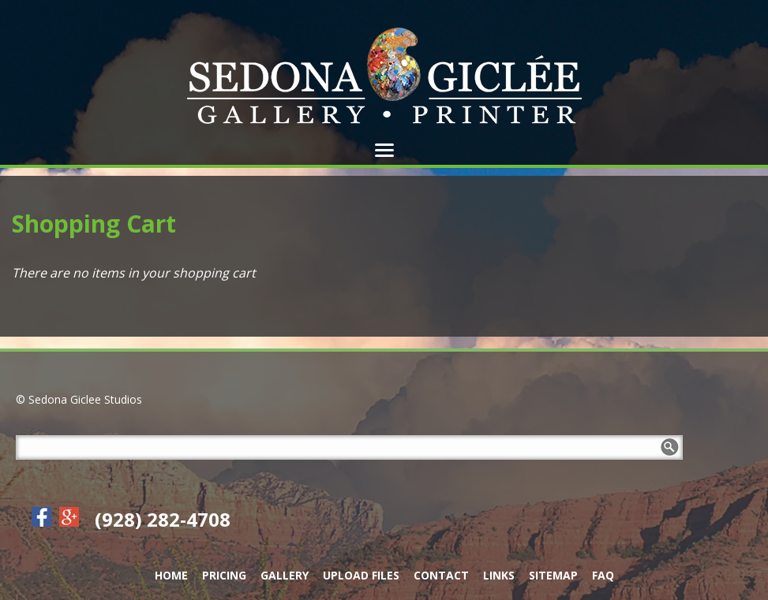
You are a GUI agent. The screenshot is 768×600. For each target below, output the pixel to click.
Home (171, 575)
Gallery (284, 575)
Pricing (224, 575)
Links (499, 575)
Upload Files (361, 575)
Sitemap (553, 575)
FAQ (603, 575)
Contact (441, 575)
